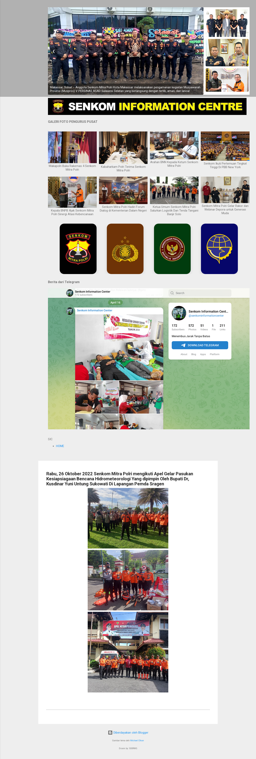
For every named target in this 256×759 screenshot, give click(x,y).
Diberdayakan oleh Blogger (128, 732)
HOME (60, 446)
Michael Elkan (137, 740)
